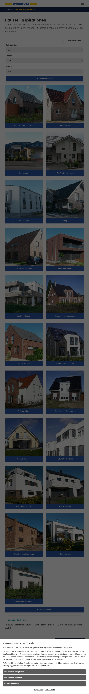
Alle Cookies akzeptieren (14, 672)
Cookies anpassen (11, 684)
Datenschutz (50, 690)
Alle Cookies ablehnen (13, 678)
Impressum (38, 690)
